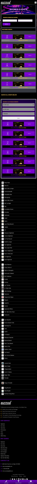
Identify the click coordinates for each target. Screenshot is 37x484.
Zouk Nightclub (7, 260)
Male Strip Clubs (4, 448)
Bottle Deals (3, 454)
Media (2, 434)
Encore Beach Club (8, 323)
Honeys (5, 283)
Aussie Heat (6, 364)
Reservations (3, 430)
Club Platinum (6, 265)
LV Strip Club (6, 289)
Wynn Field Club (7, 254)
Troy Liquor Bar (7, 248)
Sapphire (5, 303)
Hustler (5, 280)
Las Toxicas (6, 286)
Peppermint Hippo (7, 298)
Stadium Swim (6, 350)
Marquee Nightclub (8, 233)
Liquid (4, 332)
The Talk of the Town (8, 312)
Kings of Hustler (7, 383)
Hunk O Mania (6, 372)
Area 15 (5, 186)
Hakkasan (5, 216)
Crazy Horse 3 (6, 268)
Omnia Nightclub (7, 236)
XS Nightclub (6, 257)
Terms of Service (14, 476)
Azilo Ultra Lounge (8, 189)
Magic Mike (6, 375)
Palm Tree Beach (7, 344)
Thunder (5, 378)
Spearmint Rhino (7, 309)
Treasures (5, 315)
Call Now (6, 482)
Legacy (5, 227)
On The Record (7, 239)
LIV (4, 230)
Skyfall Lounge (7, 242)
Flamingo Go (6, 326)
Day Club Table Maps (5, 458)
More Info (29, 36)
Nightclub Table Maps (5, 456)
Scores (5, 306)
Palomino (5, 295)
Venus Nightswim (7, 251)
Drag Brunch (6, 388)
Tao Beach (6, 353)
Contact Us (31, 482)
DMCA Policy (3, 436)
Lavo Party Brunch (8, 225)
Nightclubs (3, 424)
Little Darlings (6, 292)
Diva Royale (6, 391)
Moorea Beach (7, 341)
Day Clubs (3, 426)
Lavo (4, 329)
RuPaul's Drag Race (8, 394)
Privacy (20, 476)
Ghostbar (5, 213)
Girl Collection (6, 277)
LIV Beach (5, 335)
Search (18, 118)
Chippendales (6, 370)
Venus (4, 359)
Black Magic (6, 367)
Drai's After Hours (7, 201)
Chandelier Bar (7, 195)
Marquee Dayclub (7, 338)
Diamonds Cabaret (8, 274)
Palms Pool (6, 347)
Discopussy (6, 198)
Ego (4, 207)
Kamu (4, 222)
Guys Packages (4, 450)
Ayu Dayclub (6, 320)
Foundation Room (7, 210)
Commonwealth (7, 192)
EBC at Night (6, 204)
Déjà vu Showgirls (7, 271)
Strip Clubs (3, 428)
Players (5, 300)
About (24, 476)
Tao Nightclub (6, 245)
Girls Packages (4, 452)
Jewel (4, 219)
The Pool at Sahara (8, 356)
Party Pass (6, 183)
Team (2, 432)
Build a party (18, 482)
